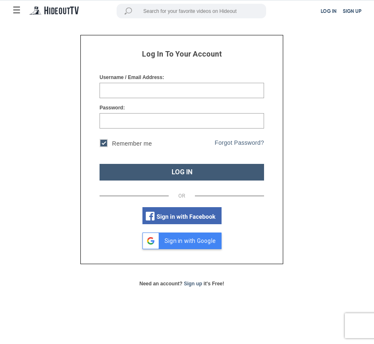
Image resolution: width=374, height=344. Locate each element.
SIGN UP (352, 11)
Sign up (193, 284)
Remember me (126, 144)
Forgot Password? (239, 142)
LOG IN (329, 11)
